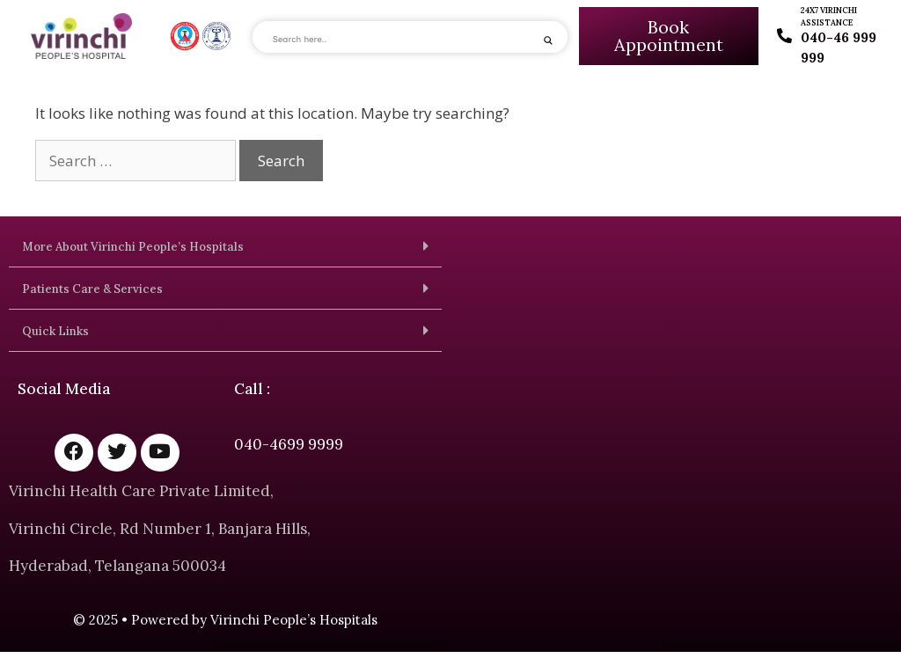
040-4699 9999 (288, 444)
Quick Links (55, 331)
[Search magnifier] (548, 40)
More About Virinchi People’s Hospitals (133, 246)
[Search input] (402, 39)
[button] (225, 246)
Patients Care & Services (92, 288)
